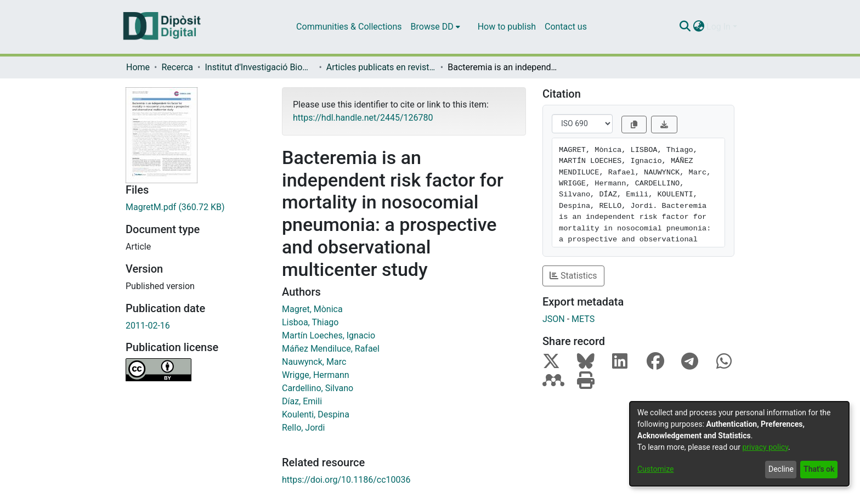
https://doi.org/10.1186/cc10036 (346, 480)
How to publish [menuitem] (507, 26)
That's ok (819, 469)
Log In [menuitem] (718, 26)
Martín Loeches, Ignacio (328, 335)
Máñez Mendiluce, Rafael (331, 348)
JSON (553, 319)
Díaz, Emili (302, 401)
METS (583, 319)
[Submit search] (685, 26)
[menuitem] (435, 27)
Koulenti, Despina (315, 414)
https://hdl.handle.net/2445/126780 (363, 117)
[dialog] (739, 444)
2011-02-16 (148, 325)
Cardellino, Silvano (317, 388)
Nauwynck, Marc (314, 362)
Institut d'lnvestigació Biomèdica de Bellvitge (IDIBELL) (259, 67)
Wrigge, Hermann (315, 375)
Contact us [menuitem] (566, 26)
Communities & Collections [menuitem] (348, 26)
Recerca (177, 67)
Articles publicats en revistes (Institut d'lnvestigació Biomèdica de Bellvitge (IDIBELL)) (381, 67)
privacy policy (765, 447)
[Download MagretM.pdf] (195, 207)
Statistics (573, 275)
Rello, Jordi (303, 427)
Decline (781, 469)
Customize (655, 469)
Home (138, 67)
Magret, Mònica (312, 309)
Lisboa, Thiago (310, 322)
